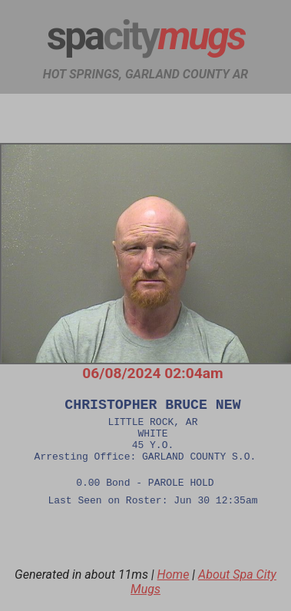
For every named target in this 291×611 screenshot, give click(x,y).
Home (173, 591)
